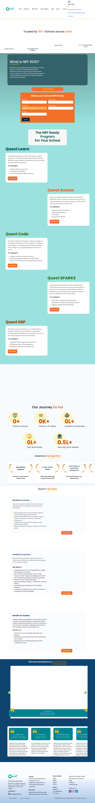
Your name (25, 99)
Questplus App (73, 784)
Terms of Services (25, 798)
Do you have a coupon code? (76, 13)
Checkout (70, 16)
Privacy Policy (13, 798)
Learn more (12, 178)
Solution (31, 776)
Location (24, 111)
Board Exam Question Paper (77, 776)
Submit (26, 119)
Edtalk (55, 782)
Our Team (56, 793)
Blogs (70, 781)
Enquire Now (67, 532)
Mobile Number (52, 105)
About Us (58, 789)
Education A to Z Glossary (76, 778)
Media (54, 780)
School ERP (32, 787)
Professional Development (36, 784)
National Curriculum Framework (38, 794)
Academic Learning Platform (37, 779)
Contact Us (11, 791)
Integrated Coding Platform (37, 783)
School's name (52, 99)
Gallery (55, 784)
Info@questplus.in (16, 794)
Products (71, 782)
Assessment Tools (34, 781)
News (54, 778)
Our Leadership (57, 791)
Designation (25, 105)
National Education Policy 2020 (37, 792)
